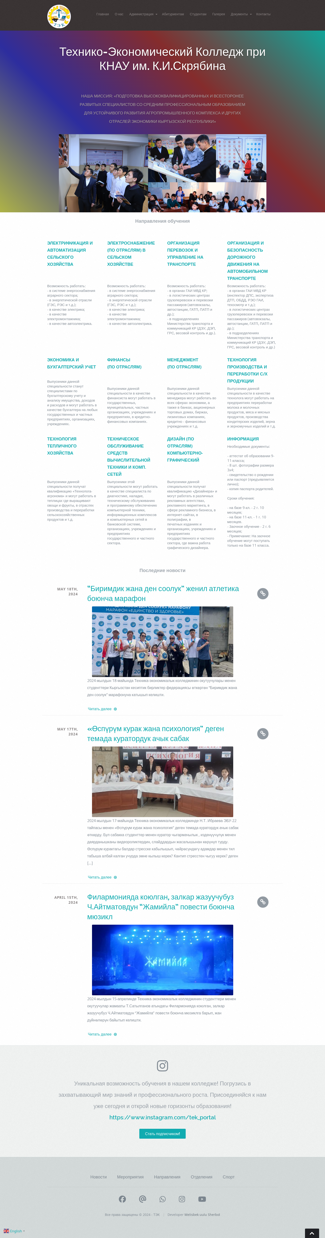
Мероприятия (130, 1176)
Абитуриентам (173, 14)
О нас (119, 14)
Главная (102, 14)
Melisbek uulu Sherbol (202, 1214)
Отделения (202, 1176)
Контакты (263, 14)
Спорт (229, 1176)
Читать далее (102, 708)
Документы (239, 14)
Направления (167, 1176)
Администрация (141, 14)
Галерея (218, 14)
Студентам (198, 14)
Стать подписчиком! (162, 1133)
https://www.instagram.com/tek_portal (162, 1117)
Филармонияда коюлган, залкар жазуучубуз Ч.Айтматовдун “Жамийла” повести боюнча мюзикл (160, 907)
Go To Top (312, 1233)
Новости (98, 1176)
